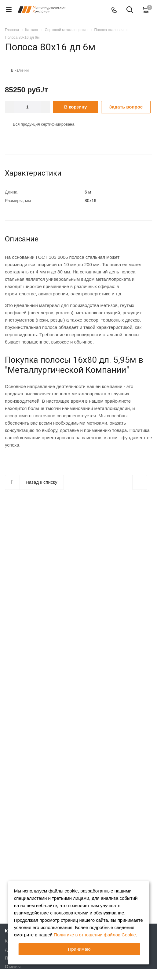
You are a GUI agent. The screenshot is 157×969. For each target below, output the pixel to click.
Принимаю (79, 949)
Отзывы (12, 966)
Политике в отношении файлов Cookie (95, 934)
